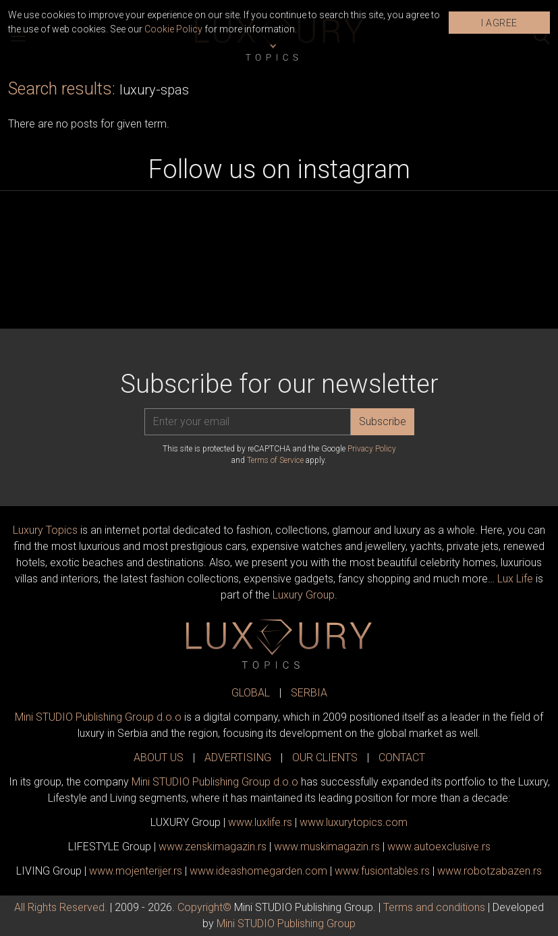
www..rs (260, 822)
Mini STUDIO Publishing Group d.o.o (98, 717)
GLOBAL (250, 692)
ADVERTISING (237, 757)
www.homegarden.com (258, 870)
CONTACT (402, 757)
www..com (354, 822)
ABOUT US (159, 757)
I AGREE (499, 23)
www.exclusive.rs (439, 846)
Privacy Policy (371, 448)
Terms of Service (275, 460)
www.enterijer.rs (135, 870)
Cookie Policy (173, 29)
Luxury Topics (45, 530)
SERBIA (309, 692)
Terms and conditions (434, 907)
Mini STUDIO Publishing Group (286, 923)
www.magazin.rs (213, 846)
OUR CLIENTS (325, 757)
